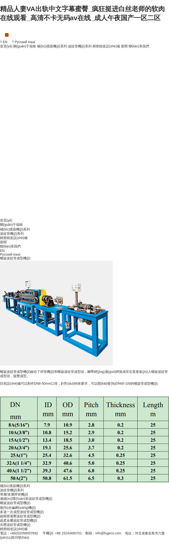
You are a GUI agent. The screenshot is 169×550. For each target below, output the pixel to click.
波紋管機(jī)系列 (80, 46)
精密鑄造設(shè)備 (106, 46)
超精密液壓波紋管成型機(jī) (20, 516)
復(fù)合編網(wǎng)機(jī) (18, 507)
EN (2, 250)
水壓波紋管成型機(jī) (15, 525)
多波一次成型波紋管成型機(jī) (22, 512)
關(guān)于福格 (24, 46)
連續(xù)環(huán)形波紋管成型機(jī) (26, 498)
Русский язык (10, 254)
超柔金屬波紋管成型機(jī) (18, 520)
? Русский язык (23, 42)
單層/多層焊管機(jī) (14, 494)
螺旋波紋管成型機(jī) (15, 503)
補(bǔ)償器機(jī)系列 (52, 46)
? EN (3, 42)
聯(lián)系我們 (139, 46)
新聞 (124, 46)
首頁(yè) (6, 46)
